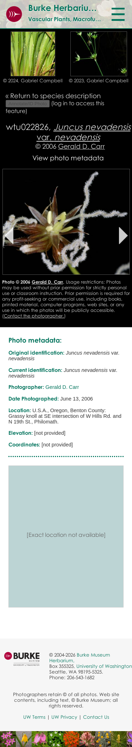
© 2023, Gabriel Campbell (98, 80)
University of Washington (104, 666)
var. (84, 131)
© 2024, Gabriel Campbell (33, 80)
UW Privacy (64, 717)
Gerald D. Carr (81, 146)
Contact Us (96, 717)
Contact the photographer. (34, 316)
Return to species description (55, 95)
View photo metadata (68, 158)
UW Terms (34, 717)
